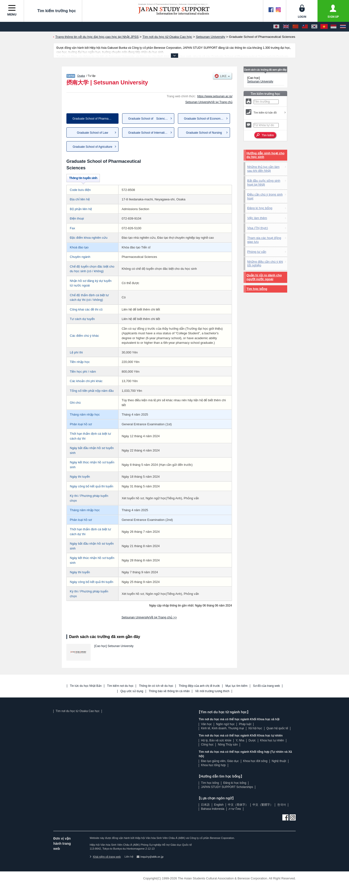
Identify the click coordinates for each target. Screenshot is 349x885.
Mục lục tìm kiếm (236, 686)
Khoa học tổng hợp (213, 765)
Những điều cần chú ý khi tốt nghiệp (265, 263)
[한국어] (314, 26)
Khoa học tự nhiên (272, 740)
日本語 (205, 804)
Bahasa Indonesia (212, 809)
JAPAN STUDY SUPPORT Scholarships (227, 787)
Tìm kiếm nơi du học (120, 686)
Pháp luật (245, 724)
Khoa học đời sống (255, 761)
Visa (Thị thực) (257, 228)
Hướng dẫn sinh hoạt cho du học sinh (265, 155)
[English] (286, 26)
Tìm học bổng (256, 289)
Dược (252, 740)
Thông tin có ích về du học (156, 686)
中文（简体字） (238, 804)
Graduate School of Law (92, 132)
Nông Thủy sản (228, 744)
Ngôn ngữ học (225, 724)
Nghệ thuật (279, 761)
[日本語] (276, 26)
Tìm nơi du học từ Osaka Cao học (77, 711)
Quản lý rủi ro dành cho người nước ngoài (264, 277)
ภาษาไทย (235, 809)
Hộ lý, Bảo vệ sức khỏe (216, 740)
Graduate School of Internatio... (148, 132)
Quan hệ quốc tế (277, 728)
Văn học (206, 724)
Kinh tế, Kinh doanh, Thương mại (222, 728)
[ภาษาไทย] (343, 26)
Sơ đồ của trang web (266, 686)
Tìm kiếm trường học (53, 10)
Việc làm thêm (257, 218)
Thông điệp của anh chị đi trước (199, 686)
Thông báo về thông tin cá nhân (169, 691)
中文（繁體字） (263, 804)
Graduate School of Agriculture (92, 146)
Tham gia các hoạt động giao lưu (264, 240)
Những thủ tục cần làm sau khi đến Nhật (263, 168)
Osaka (81, 75)
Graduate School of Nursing (204, 132)
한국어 (281, 804)
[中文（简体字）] (295, 26)
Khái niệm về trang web (105, 856)
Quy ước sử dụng (131, 691)
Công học (207, 744)
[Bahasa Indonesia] (333, 26)
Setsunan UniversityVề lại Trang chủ (208, 102)
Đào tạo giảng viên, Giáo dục (220, 761)
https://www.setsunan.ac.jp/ (214, 96)
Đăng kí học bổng (259, 208)
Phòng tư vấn (256, 252)
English (218, 804)
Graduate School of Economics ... (205, 118)
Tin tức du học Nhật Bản (86, 686)
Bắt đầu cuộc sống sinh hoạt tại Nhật (263, 182)
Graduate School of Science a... (149, 118)
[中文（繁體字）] (305, 26)
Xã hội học (255, 728)
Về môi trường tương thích (212, 691)
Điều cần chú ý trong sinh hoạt (265, 196)
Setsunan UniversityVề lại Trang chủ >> (149, 617)
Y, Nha (240, 740)
